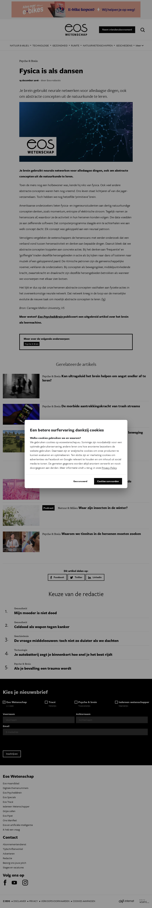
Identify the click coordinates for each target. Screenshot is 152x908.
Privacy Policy (109, 468)
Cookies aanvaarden (108, 481)
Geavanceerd (80, 481)
